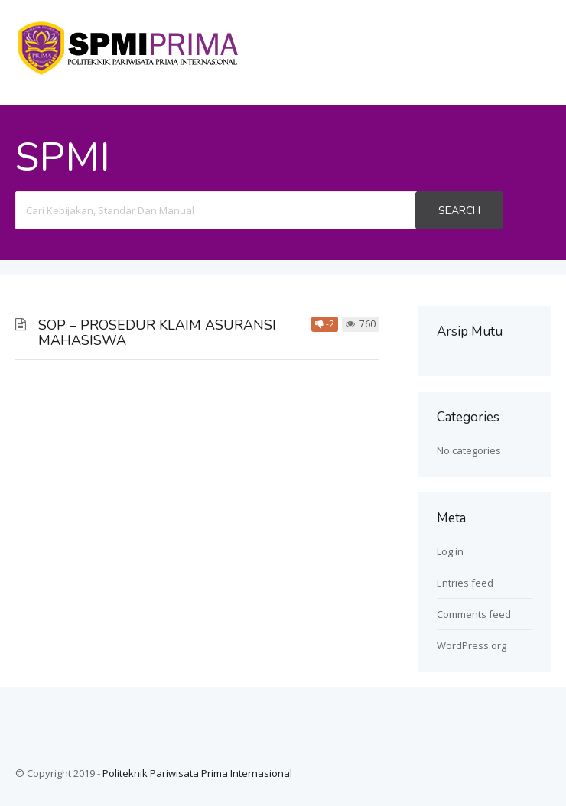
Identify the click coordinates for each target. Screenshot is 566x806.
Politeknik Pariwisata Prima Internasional (197, 773)
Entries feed (465, 583)
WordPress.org (471, 645)
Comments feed (474, 614)
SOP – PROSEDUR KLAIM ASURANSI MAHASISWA (157, 332)
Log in (450, 551)
